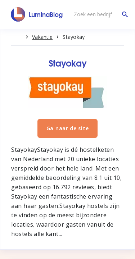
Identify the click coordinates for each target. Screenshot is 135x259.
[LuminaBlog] (37, 14)
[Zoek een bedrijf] (99, 14)
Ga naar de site (67, 128)
